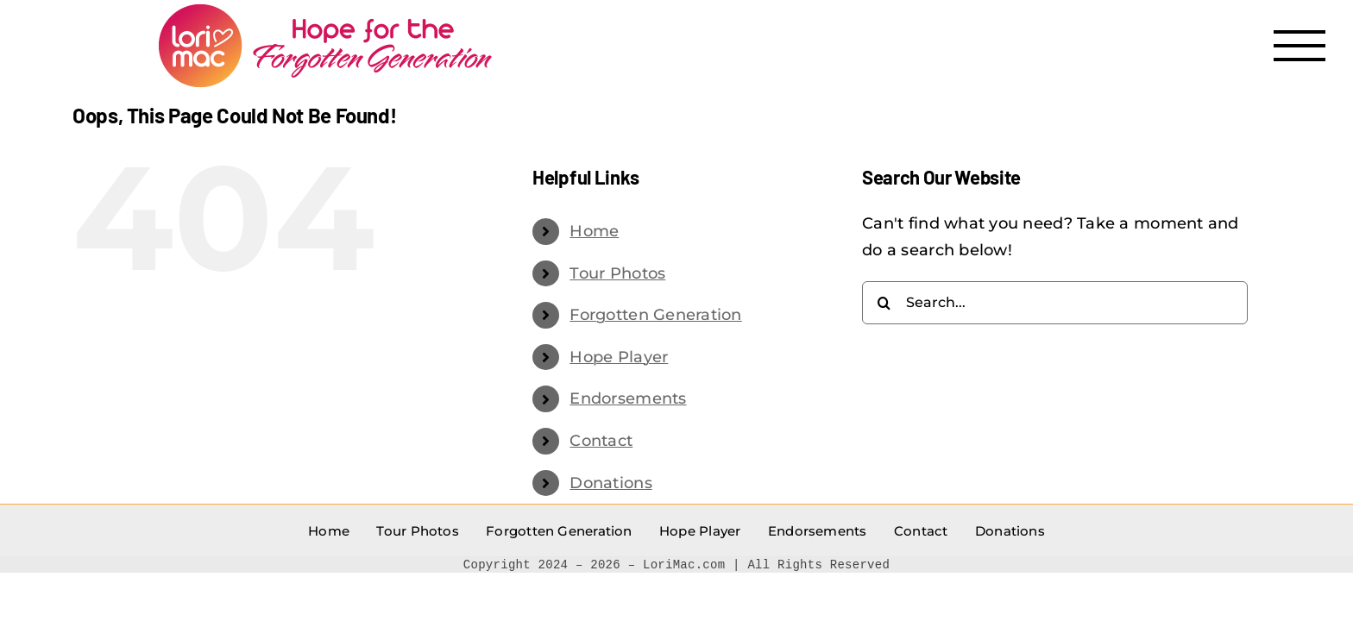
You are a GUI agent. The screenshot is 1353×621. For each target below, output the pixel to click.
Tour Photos (617, 273)
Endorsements (628, 398)
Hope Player (619, 357)
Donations (610, 483)
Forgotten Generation (655, 314)
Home (594, 231)
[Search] (883, 302)
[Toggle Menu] (1300, 45)
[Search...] (1055, 302)
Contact (601, 440)
